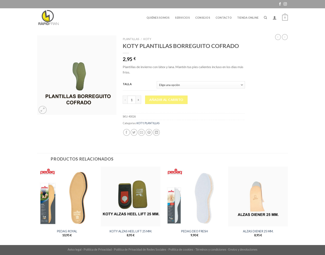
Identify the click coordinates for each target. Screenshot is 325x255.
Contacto (224, 17)
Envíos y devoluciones (242, 249)
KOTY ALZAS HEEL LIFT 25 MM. (130, 231)
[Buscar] (265, 18)
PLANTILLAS (131, 39)
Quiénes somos (158, 17)
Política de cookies (180, 249)
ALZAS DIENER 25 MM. (258, 231)
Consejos (202, 17)
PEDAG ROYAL (67, 231)
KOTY (147, 39)
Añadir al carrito (166, 100)
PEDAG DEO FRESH (194, 231)
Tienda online (247, 17)
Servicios (182, 17)
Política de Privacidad (98, 249)
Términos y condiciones (210, 249)
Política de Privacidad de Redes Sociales (140, 249)
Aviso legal (74, 249)
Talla (127, 84)
